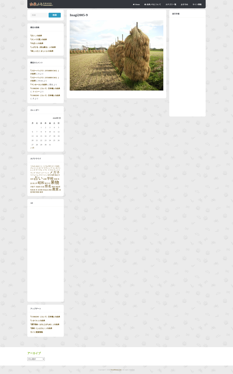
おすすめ (184, 4)
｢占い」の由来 (36, 36)
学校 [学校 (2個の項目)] (50, 178)
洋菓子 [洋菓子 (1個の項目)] (32, 187)
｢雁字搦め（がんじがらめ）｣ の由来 (44, 324)
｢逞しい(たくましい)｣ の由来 (41, 51)
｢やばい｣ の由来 (36, 43)
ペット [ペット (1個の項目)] (46, 173)
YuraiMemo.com (116, 370)
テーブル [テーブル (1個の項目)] (39, 170)
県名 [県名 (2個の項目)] (48, 186)
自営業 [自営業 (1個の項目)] (40, 190)
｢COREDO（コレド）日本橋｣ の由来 (45, 88)
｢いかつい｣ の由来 (37, 321)
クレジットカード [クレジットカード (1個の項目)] (36, 168)
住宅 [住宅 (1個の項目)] (49, 175)
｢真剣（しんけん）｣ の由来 (41, 328)
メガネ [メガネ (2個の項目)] (55, 172)
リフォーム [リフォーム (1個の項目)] (34, 175)
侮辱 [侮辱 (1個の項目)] (53, 175)
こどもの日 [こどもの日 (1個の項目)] (47, 166)
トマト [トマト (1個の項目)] (45, 170)
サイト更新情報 (36, 332)
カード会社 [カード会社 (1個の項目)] (55, 166)
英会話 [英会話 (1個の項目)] (45, 190)
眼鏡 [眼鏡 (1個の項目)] (53, 187)
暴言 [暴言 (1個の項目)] (46, 183)
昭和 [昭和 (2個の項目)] (41, 183)
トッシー (36, 92)
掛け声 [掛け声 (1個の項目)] (34, 183)
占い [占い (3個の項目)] (38, 178)
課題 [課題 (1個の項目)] (50, 190)
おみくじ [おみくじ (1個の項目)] (39, 166)
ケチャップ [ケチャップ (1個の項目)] (48, 168)
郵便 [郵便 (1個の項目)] (34, 192)
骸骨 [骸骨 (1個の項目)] (41, 192)
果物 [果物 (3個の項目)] (55, 182)
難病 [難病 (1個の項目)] (37, 192)
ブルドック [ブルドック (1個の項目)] (40, 173)
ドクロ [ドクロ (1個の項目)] (50, 170)
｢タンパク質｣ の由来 (38, 39)
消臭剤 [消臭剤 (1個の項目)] (38, 187)
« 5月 (32, 148)
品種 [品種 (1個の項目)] (45, 179)
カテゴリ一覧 (171, 4)
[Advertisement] (45, 254)
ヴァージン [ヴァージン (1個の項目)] (43, 175)
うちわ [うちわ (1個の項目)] (32, 166)
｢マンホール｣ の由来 (38, 85)
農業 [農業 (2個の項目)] (55, 189)
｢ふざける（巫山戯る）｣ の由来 (43, 47)
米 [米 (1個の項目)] (36, 190)
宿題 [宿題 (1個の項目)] (55, 179)
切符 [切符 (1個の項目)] (32, 179)
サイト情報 (197, 4)
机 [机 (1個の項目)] (49, 183)
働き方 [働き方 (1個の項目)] (57, 175)
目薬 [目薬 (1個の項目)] (42, 187)
